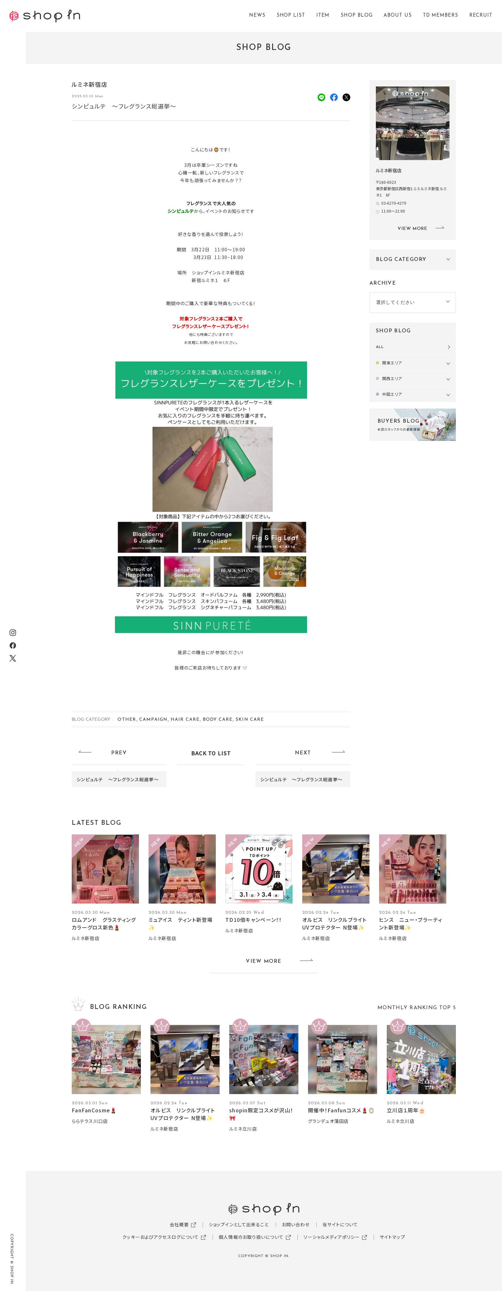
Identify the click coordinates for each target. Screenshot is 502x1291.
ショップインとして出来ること (239, 1224)
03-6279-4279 (393, 203)
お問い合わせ (296, 1224)
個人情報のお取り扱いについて (251, 1237)
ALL (380, 347)
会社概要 (179, 1224)
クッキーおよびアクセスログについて (160, 1237)
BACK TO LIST (211, 753)
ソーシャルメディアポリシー (332, 1237)
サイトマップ (392, 1237)
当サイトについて (340, 1224)
